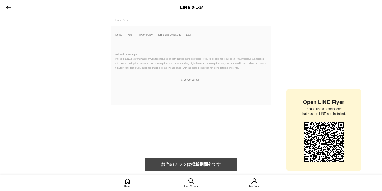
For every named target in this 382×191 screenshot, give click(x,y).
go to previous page (8, 7)
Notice (118, 35)
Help (130, 35)
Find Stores (191, 186)
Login (189, 35)
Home (127, 186)
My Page (254, 186)
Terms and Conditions (169, 35)
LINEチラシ (191, 7)
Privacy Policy (145, 35)
